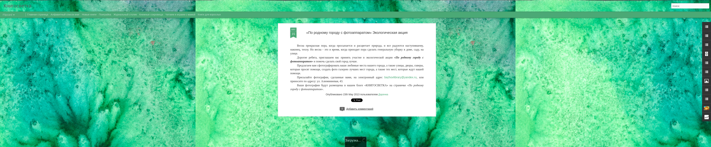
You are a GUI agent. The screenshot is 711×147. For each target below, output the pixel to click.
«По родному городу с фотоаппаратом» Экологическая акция (357, 23)
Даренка (383, 84)
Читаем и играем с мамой (180, 14)
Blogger (384, 145)
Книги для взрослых (209, 14)
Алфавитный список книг (65, 14)
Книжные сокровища (151, 14)
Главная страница (37, 14)
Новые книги (89, 14)
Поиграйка (105, 14)
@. (400, 67)
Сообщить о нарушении (399, 145)
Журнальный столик (125, 14)
